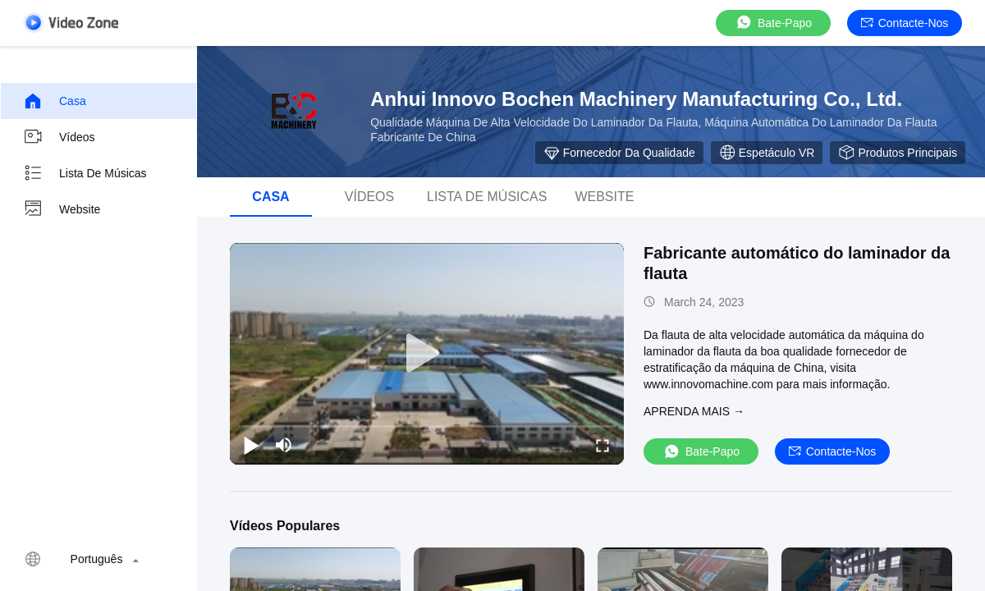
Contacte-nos (905, 23)
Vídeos (59, 137)
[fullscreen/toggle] (602, 445)
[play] (426, 353)
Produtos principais (897, 152)
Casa (54, 101)
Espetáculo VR (767, 152)
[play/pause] (251, 445)
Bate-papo (773, 22)
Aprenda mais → (694, 411)
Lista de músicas (85, 173)
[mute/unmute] (284, 445)
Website (61, 209)
